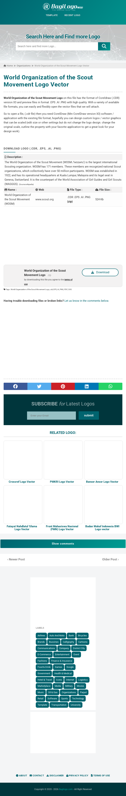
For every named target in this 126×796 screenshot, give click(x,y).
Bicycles (82, 635)
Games (58, 667)
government (44, 673)
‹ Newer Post (16, 559)
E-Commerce (44, 654)
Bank (71, 635)
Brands (41, 642)
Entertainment (62, 654)
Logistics (83, 679)
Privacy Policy (77, 775)
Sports (64, 698)
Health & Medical (63, 673)
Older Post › (110, 559)
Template (42, 705)
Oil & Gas (53, 692)
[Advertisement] (63, 235)
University (76, 705)
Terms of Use (100, 775)
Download (100, 272)
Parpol (83, 692)
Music (41, 692)
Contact (37, 775)
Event (76, 654)
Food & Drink (44, 667)
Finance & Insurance (61, 660)
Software (52, 698)
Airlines (41, 635)
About (21, 775)
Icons (59, 679)
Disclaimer (55, 775)
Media (58, 686)
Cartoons (83, 642)
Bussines (54, 642)
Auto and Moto (56, 635)
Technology (78, 698)
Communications (46, 648)
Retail (40, 698)
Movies (80, 686)
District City (79, 648)
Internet (70, 679)
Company (64, 648)
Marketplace (44, 686)
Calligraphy (68, 642)
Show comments (63, 543)
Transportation (58, 705)
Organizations (69, 692)
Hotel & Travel (45, 679)
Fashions (42, 660)
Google (70, 667)
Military (69, 686)
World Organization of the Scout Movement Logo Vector (48, 81)
